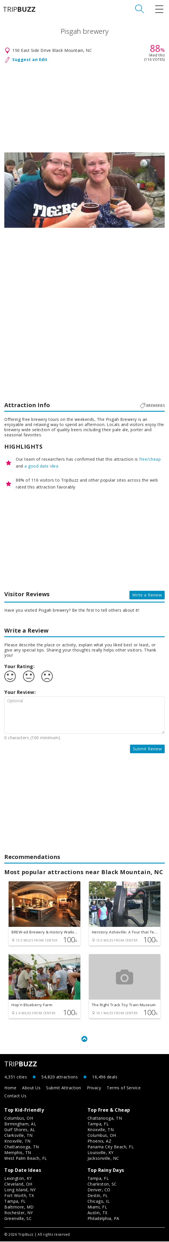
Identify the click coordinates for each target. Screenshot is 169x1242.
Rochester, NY (18, 1213)
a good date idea (41, 466)
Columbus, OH (18, 1118)
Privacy (94, 1088)
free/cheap (150, 459)
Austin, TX (98, 1213)
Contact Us (15, 1096)
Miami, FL (97, 1207)
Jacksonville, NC (103, 1158)
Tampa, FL (98, 1124)
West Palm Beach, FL (25, 1158)
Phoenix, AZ (100, 1141)
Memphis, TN (17, 1153)
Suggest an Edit (30, 59)
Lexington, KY (18, 1179)
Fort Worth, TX (19, 1196)
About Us (31, 1088)
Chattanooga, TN (21, 1147)
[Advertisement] (84, 106)
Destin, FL (98, 1196)
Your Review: (20, 692)
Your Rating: (19, 666)
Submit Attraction (63, 1088)
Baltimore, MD (19, 1207)
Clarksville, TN (18, 1136)
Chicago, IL (99, 1201)
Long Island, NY (20, 1190)
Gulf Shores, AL (19, 1130)
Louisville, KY (101, 1153)
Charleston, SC (102, 1184)
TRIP (19, 9)
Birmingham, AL (20, 1124)
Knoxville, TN (17, 1141)
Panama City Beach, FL (111, 1147)
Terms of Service (124, 1088)
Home (10, 1088)
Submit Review (147, 749)
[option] (84, 190)
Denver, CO (99, 1190)
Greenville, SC (18, 1219)
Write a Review (147, 595)
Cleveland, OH (18, 1184)
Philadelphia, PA (103, 1219)
